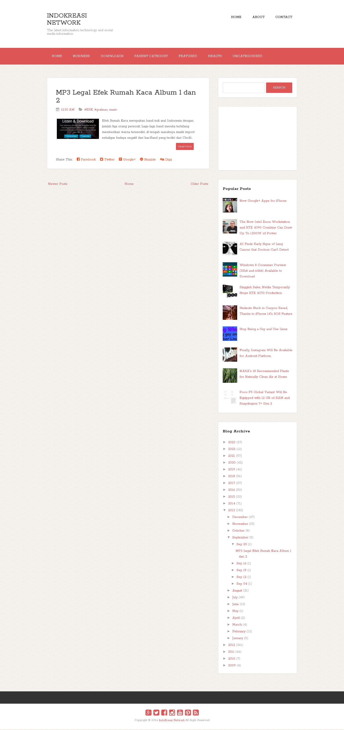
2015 (231, 498)
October (238, 532)
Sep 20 (241, 545)
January (237, 639)
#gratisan (101, 111)
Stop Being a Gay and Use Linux (263, 330)
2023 (231, 443)
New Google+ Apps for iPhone (263, 202)
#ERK (88, 111)
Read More (185, 147)
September (240, 538)
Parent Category (154, 57)
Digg (166, 160)
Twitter (107, 160)
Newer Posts (57, 185)
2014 (231, 504)
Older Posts (199, 185)
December (240, 518)
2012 (231, 646)
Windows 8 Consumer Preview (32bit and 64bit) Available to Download (263, 271)
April (236, 619)
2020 (232, 464)
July (235, 598)
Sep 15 (241, 571)
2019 (231, 470)
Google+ (127, 160)
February (238, 632)
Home (234, 18)
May (235, 612)
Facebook (86, 160)
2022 (231, 450)
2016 (231, 491)
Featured (191, 57)
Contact (283, 18)
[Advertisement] (257, 139)
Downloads (114, 57)
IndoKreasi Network (67, 19)
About (257, 18)
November (240, 525)
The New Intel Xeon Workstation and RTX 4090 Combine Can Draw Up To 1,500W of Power (266, 228)
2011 (231, 653)
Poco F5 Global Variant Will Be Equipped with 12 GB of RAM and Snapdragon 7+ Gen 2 (265, 398)
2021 (231, 457)
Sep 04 (241, 585)
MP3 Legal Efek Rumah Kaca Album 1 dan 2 (126, 97)
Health (219, 57)
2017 (231, 484)
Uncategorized (253, 57)
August (237, 591)
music (113, 111)
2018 (231, 477)
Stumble (148, 160)
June (235, 605)
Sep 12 (241, 578)
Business (82, 57)
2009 (232, 666)
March (237, 626)
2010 (231, 660)
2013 (231, 511)
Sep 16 (241, 564)
